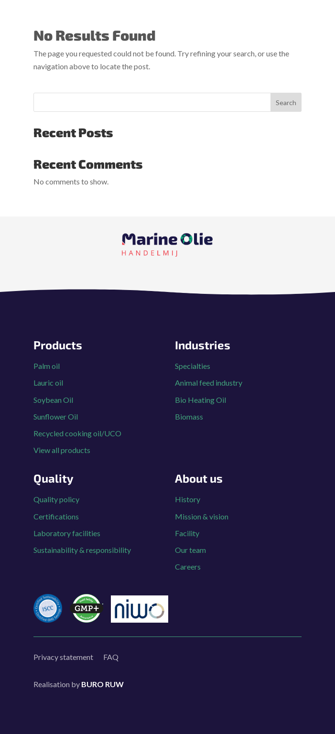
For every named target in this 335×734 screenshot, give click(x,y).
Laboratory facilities (66, 533)
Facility (187, 533)
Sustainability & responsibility (82, 549)
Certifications (56, 516)
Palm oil (46, 365)
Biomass (189, 416)
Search (286, 102)
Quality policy (56, 499)
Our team (190, 549)
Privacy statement (63, 656)
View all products (61, 449)
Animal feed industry (208, 382)
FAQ (111, 656)
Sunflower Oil (55, 416)
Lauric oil (48, 382)
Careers (188, 566)
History (187, 499)
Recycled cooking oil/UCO (77, 433)
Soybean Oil (53, 399)
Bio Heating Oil (200, 399)
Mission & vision (201, 516)
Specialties (192, 365)
